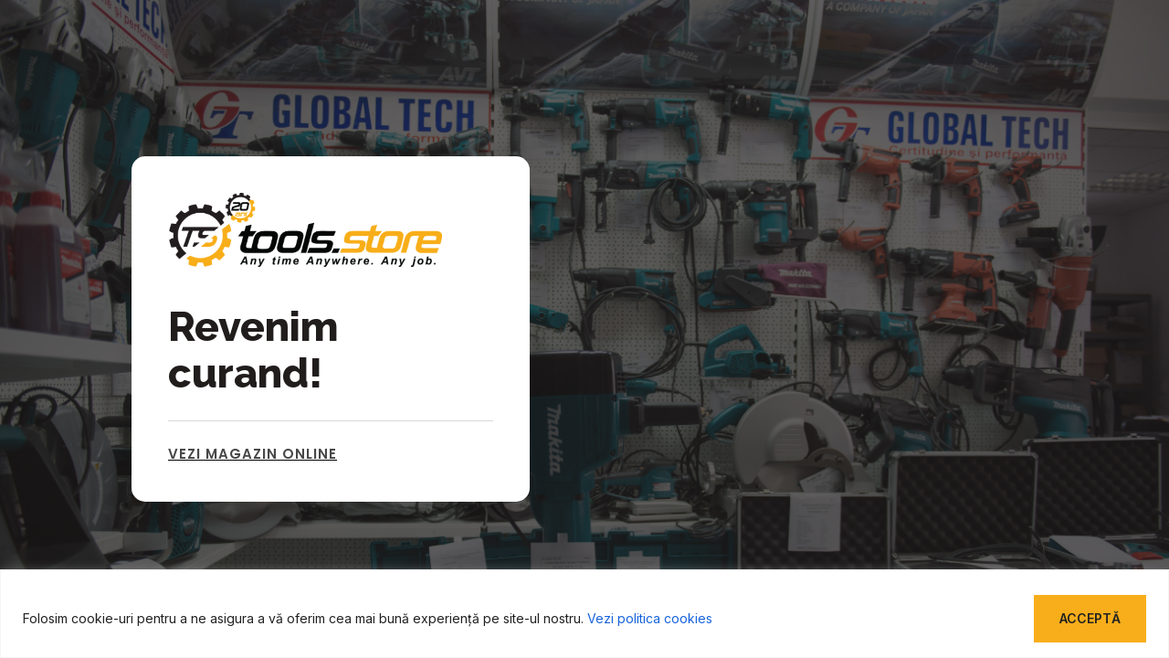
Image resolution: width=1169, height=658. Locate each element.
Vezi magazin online (252, 453)
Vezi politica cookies (649, 618)
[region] (584, 613)
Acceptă (1090, 618)
